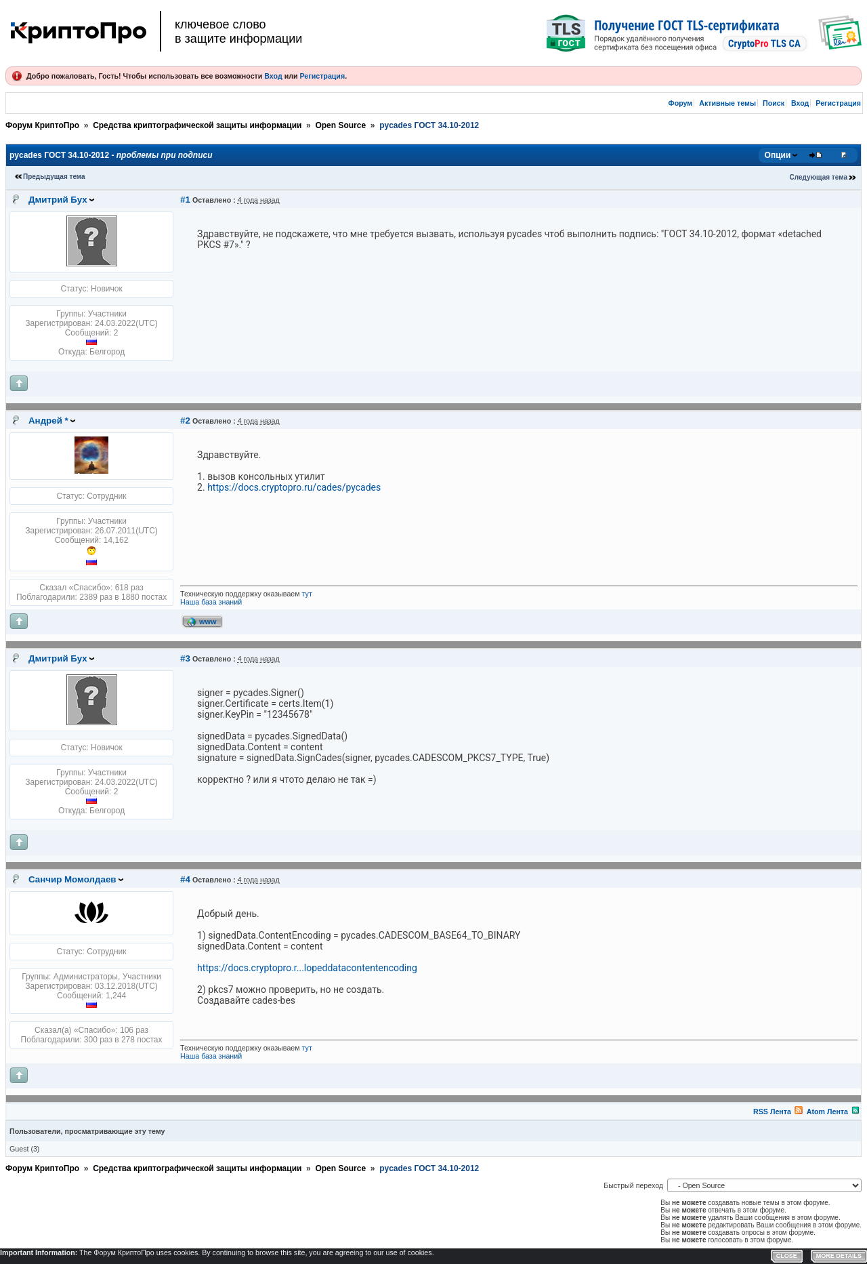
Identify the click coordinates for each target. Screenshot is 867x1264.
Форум (681, 103)
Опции (778, 155)
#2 (185, 420)
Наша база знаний (211, 602)
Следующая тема (818, 177)
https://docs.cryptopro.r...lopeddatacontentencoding (307, 967)
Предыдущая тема (54, 176)
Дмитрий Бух (57, 200)
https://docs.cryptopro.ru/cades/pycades (294, 487)
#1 (185, 200)
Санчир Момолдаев (72, 879)
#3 (185, 658)
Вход (273, 76)
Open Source (340, 125)
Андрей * (48, 420)
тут (307, 594)
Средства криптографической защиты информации (197, 125)
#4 (185, 879)
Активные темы (727, 103)
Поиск (773, 103)
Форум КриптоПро (42, 125)
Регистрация (322, 76)
